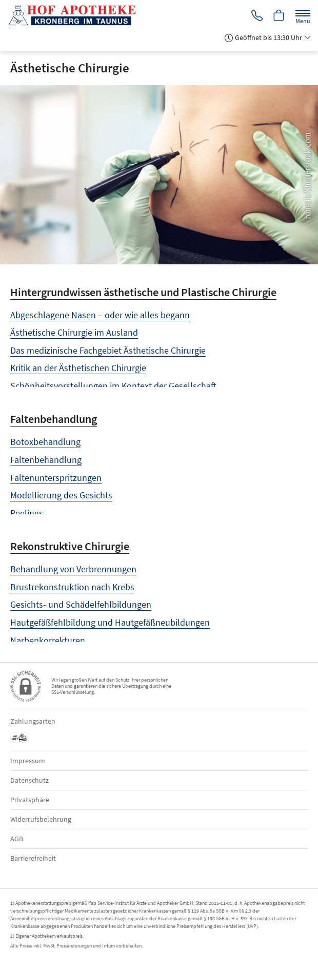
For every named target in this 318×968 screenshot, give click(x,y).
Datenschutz (29, 780)
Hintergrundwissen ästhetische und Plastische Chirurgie (143, 292)
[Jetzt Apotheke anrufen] (255, 16)
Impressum (27, 760)
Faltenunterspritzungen (56, 477)
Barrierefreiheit (33, 858)
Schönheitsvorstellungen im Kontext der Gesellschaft (113, 386)
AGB (16, 838)
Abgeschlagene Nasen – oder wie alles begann (100, 315)
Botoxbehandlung (45, 442)
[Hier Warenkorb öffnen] (278, 16)
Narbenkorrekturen (47, 640)
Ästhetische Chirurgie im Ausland (74, 332)
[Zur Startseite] (76, 15)
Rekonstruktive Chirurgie (69, 546)
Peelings (26, 513)
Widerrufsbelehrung (40, 819)
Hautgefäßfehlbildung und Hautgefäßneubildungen (110, 622)
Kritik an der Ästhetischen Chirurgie (78, 368)
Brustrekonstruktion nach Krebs (72, 587)
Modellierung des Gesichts (61, 495)
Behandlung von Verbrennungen (73, 569)
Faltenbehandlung (53, 419)
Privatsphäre (29, 799)
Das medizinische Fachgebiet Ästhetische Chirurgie (108, 350)
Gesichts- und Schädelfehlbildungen (80, 604)
